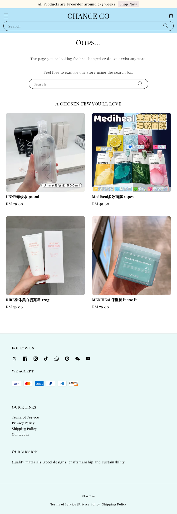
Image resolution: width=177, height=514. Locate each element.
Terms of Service (25, 417)
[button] (6, 16)
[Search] (165, 25)
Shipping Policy (24, 428)
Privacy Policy (23, 423)
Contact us (20, 434)
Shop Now (128, 4)
